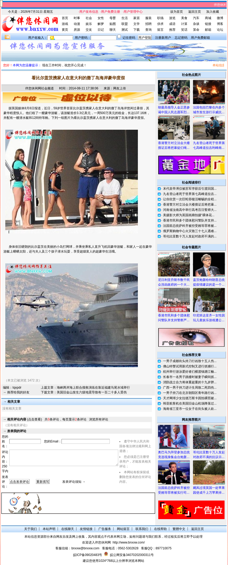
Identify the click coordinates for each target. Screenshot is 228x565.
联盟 (124, 24)
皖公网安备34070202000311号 (132, 555)
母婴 (112, 18)
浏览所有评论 (98, 419)
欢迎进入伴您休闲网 (96, 542)
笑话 (184, 30)
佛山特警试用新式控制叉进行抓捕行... (190, 366)
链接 (208, 24)
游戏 (65, 24)
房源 (77, 30)
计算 (184, 24)
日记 (101, 30)
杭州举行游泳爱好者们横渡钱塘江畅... (190, 371)
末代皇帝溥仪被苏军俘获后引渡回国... (190, 188)
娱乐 (89, 24)
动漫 (77, 24)
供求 (160, 24)
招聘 (148, 24)
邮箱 (208, 30)
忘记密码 (181, 38)
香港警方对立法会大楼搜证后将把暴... (190, 204)
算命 (196, 30)
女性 (101, 18)
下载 (136, 30)
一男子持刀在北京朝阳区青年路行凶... (190, 393)
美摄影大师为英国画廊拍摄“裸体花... (188, 215)
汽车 (196, 18)
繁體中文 (179, 529)
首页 (65, 18)
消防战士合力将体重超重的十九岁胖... (190, 382)
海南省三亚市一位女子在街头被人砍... (190, 409)
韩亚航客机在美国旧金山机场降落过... (190, 403)
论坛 (220, 30)
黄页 (65, 30)
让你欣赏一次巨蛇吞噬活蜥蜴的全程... (190, 199)
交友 (89, 30)
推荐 (172, 30)
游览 (172, 18)
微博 (220, 18)
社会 (89, 18)
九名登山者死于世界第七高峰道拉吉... (190, 194)
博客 (220, 24)
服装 (148, 18)
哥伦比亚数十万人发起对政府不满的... (190, 236)
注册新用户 (163, 38)
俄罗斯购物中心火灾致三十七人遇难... (190, 231)
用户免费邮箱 (200, 38)
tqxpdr (16, 387)
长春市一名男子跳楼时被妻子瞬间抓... (190, 377)
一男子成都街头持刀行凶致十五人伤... (190, 361)
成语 (172, 24)
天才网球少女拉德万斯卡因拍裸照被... (190, 398)
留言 (160, 30)
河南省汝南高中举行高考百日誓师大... (190, 210)
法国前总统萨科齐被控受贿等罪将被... (190, 226)
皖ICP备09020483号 (87, 555)
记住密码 (128, 38)
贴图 (112, 24)
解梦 (101, 24)
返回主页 (194, 12)
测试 (124, 30)
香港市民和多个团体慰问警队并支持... (190, 220)
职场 (160, 18)
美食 (184, 18)
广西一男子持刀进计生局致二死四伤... (190, 387)
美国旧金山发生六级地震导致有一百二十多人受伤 (92, 392)
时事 (77, 18)
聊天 (112, 30)
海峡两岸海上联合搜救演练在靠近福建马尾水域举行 (93, 387)
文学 (136, 24)
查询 (148, 30)
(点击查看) (24, 419)
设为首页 (176, 12)
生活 (124, 18)
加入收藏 (212, 12)
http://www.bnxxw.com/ (129, 542)
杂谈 (196, 24)
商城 (208, 18)
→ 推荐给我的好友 (16, 392)
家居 (136, 18)
